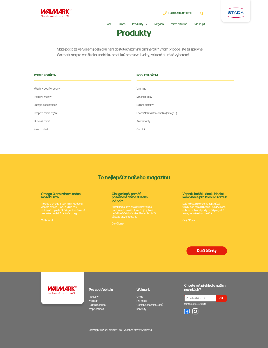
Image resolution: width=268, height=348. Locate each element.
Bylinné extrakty (145, 105)
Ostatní (141, 129)
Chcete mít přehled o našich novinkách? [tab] (205, 288)
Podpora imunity (42, 97)
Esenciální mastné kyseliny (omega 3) (157, 113)
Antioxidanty (143, 121)
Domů (109, 24)
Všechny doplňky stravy (47, 88)
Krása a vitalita (42, 129)
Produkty (137, 24)
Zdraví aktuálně (179, 24)
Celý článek (47, 220)
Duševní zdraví (42, 121)
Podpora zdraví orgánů (46, 113)
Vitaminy (141, 88)
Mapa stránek (96, 309)
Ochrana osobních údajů (150, 305)
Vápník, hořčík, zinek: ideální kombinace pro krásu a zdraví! (205, 195)
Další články (207, 250)
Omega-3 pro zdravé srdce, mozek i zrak (61, 195)
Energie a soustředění (45, 105)
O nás (122, 24)
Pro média (142, 301)
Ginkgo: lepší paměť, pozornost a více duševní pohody (130, 197)
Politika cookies (97, 305)
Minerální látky (144, 97)
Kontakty (141, 309)
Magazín (159, 24)
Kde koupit (199, 24)
